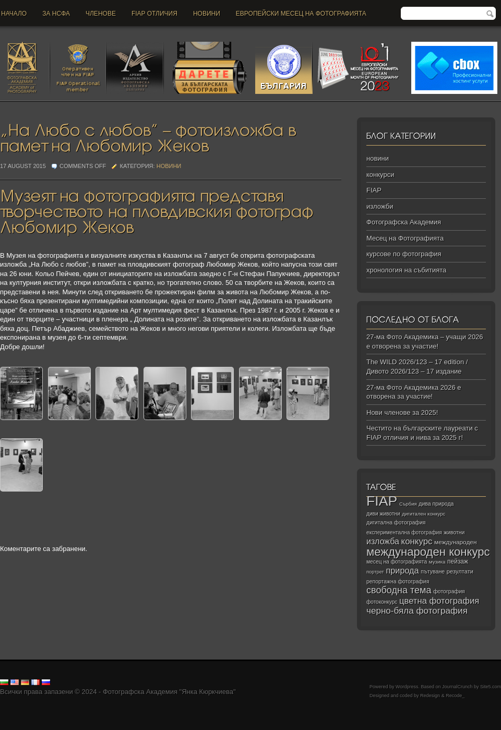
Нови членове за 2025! (402, 412)
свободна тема (399, 590)
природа (402, 570)
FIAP (373, 190)
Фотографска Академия (403, 222)
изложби (379, 206)
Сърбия (408, 504)
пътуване (433, 571)
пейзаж (457, 561)
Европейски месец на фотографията (301, 13)
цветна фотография (439, 601)
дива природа (436, 503)
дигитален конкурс (423, 514)
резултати (460, 571)
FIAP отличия (154, 13)
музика (437, 562)
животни (454, 532)
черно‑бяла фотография (417, 611)
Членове (101, 13)
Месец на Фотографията (405, 238)
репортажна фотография (397, 581)
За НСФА (56, 13)
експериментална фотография (404, 532)
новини (206, 13)
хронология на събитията (406, 270)
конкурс (417, 541)
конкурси (380, 174)
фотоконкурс (381, 602)
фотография (449, 591)
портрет (375, 572)
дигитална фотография (396, 522)
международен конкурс (428, 551)
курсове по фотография (404, 254)
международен (455, 542)
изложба (382, 541)
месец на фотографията (396, 562)
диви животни (383, 514)
